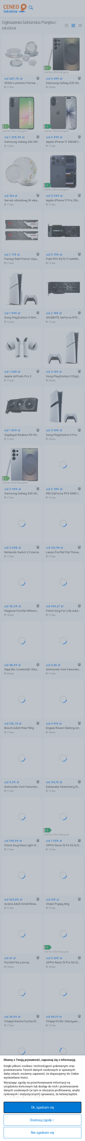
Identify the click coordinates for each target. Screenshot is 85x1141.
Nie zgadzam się (42, 1132)
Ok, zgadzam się (42, 1107)
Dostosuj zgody (42, 1120)
